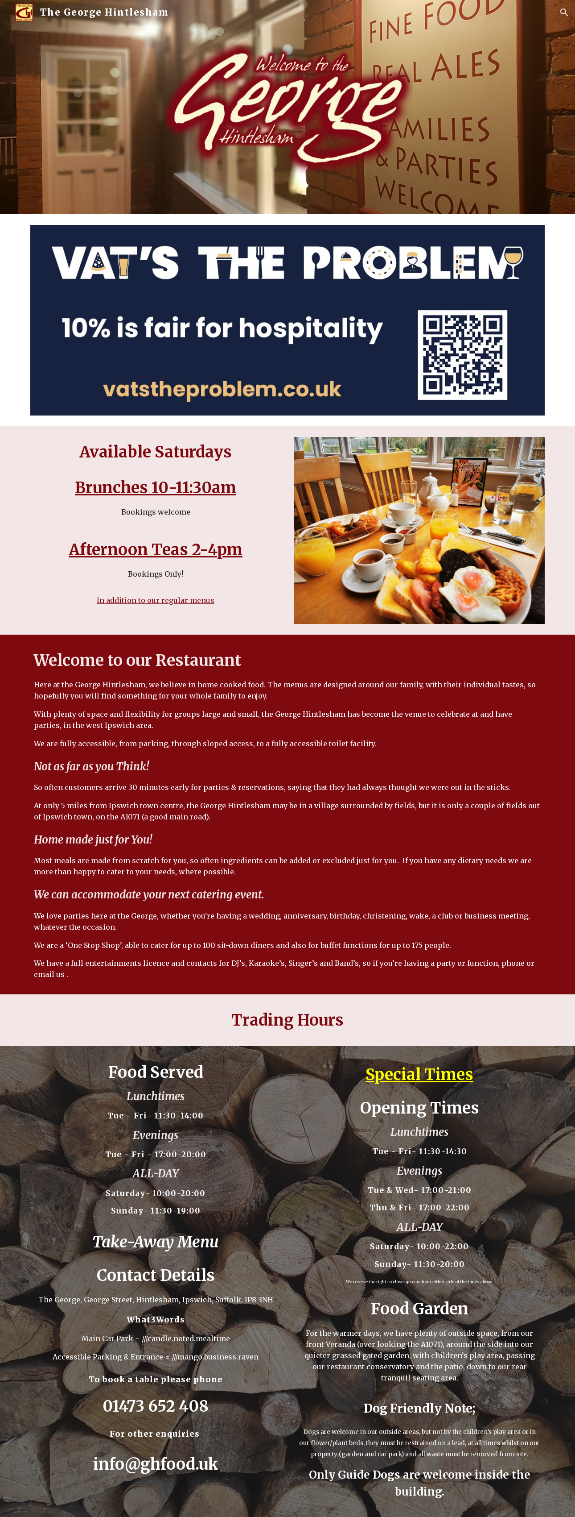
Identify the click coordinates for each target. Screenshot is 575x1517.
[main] (155, 523)
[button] (564, 12)
